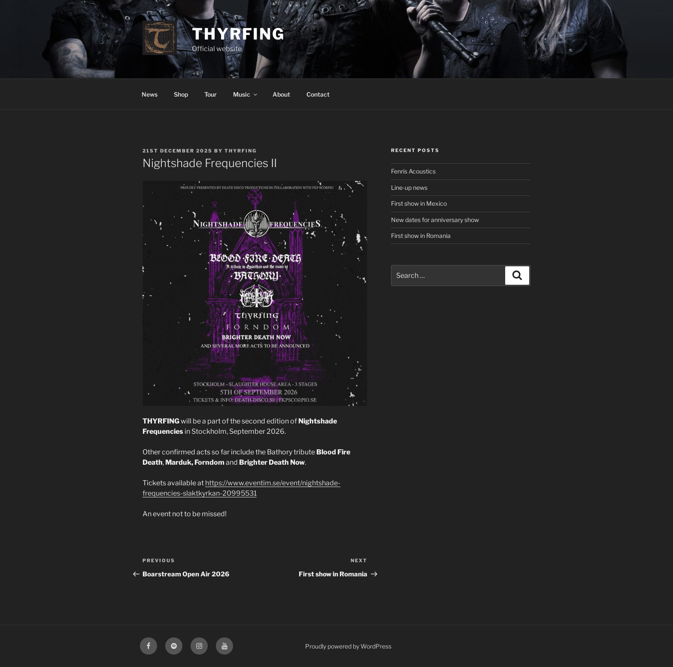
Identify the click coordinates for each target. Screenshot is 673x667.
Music (245, 94)
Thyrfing (238, 33)
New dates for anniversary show (435, 219)
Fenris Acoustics (413, 171)
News (150, 94)
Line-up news (409, 187)
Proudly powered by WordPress (348, 646)
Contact (318, 94)
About (281, 94)
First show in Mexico (419, 203)
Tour (210, 94)
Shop (181, 94)
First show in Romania (421, 235)
